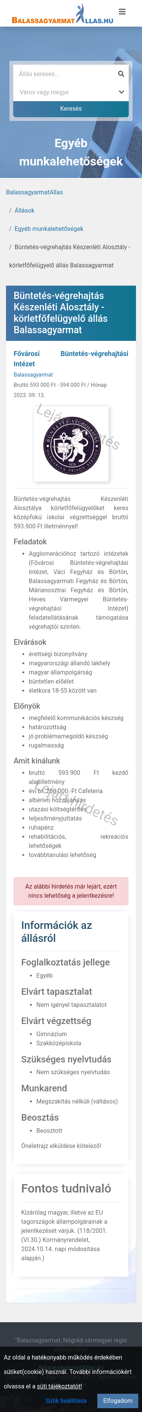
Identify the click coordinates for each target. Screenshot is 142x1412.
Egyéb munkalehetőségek (49, 228)
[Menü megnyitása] (122, 11)
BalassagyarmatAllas (34, 192)
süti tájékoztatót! (59, 1386)
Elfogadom (118, 1400)
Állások (24, 210)
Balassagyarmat (33, 375)
